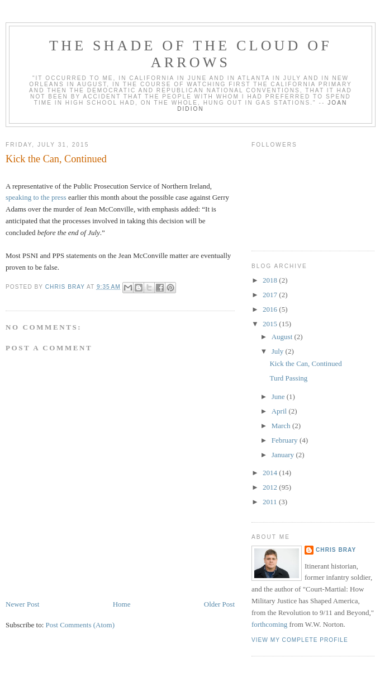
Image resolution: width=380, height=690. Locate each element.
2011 (271, 501)
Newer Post (22, 604)
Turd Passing (288, 378)
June (279, 396)
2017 (271, 294)
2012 (271, 487)
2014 (271, 472)
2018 (271, 280)
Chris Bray (336, 550)
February (286, 440)
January (284, 454)
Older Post (219, 604)
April (280, 411)
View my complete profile (299, 640)
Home (122, 604)
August (283, 336)
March (282, 425)
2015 (271, 324)
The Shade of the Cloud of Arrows (190, 54)
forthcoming (269, 624)
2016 (271, 309)
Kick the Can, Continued (305, 363)
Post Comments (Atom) (80, 625)
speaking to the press (36, 197)
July (279, 351)
